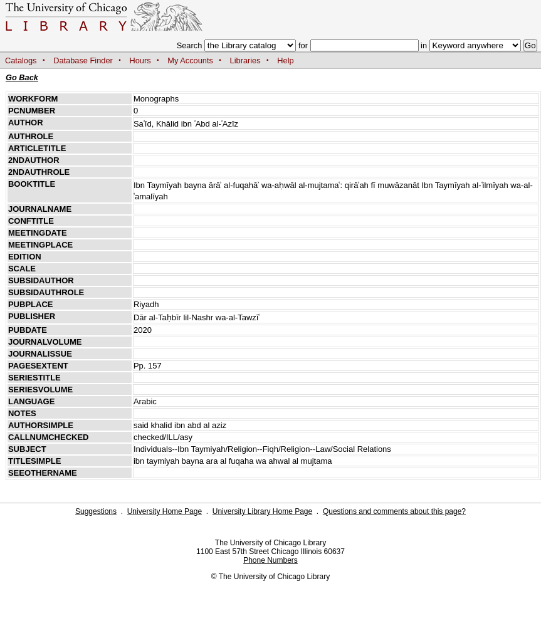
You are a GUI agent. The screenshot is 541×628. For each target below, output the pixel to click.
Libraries (245, 60)
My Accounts (190, 60)
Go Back (22, 77)
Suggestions (96, 511)
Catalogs (21, 60)
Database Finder (83, 60)
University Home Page (164, 511)
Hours (140, 60)
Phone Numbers (270, 560)
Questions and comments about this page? (394, 511)
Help (285, 60)
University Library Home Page (262, 511)
